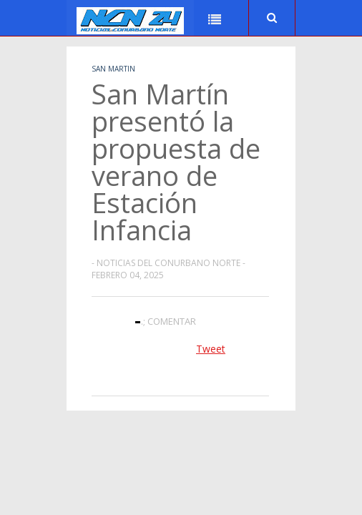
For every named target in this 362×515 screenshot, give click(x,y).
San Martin (113, 69)
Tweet (210, 348)
